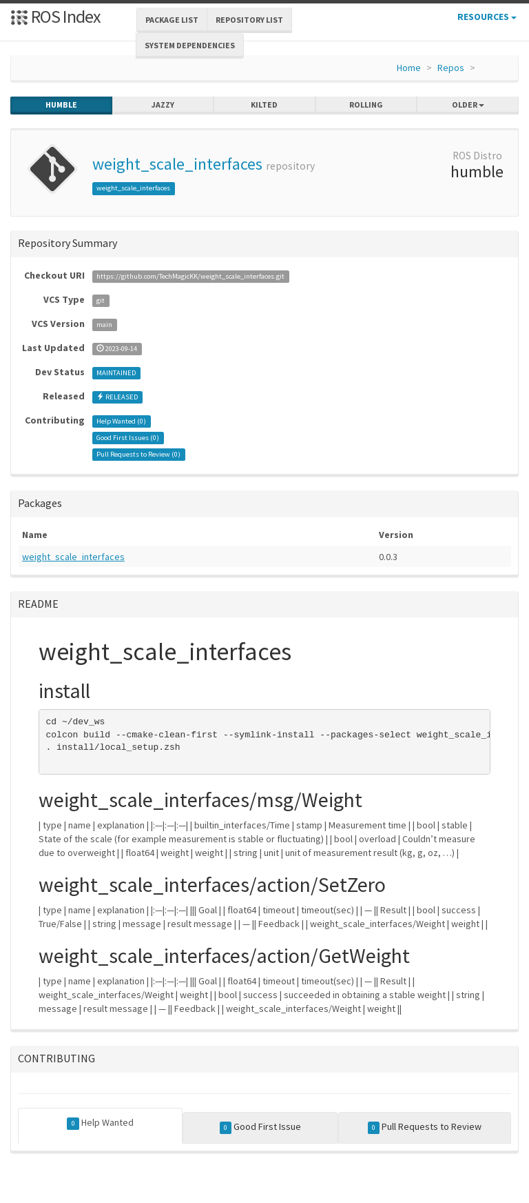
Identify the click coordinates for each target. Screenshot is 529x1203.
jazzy (163, 104)
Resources (487, 16)
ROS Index (55, 16)
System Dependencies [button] (190, 45)
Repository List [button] (249, 19)
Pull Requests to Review (425, 1127)
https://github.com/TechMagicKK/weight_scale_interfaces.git (190, 276)
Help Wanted (100, 1123)
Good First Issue (261, 1127)
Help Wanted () (121, 421)
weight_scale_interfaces (177, 164)
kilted (264, 104)
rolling (366, 104)
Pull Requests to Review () (138, 454)
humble (61, 104)
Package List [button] (171, 19)
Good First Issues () (127, 437)
